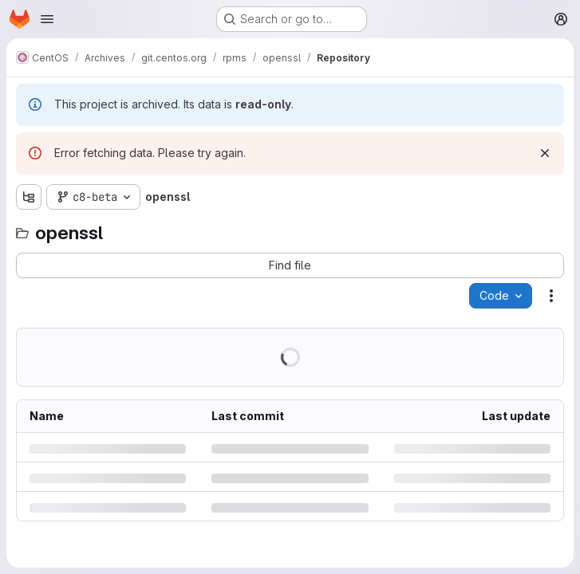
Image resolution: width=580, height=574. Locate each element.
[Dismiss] (544, 153)
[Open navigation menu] (47, 19)
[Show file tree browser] (28, 197)
